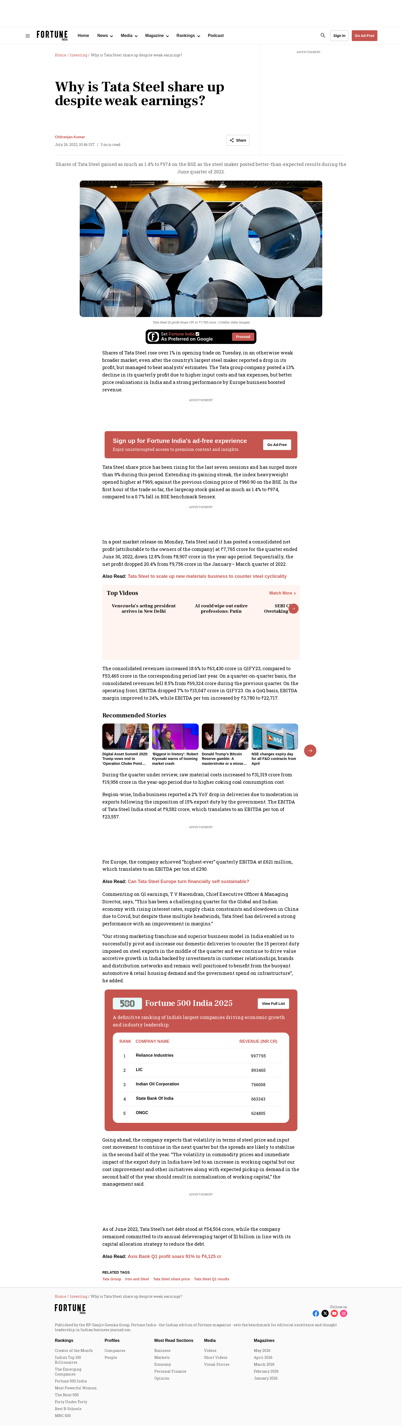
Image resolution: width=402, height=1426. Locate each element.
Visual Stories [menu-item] (216, 1364)
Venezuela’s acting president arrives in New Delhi (144, 609)
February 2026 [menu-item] (266, 1371)
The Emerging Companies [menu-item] (68, 1372)
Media (210, 1340)
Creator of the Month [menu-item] (74, 1350)
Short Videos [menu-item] (215, 1357)
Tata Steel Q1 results (211, 1279)
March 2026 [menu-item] (264, 1364)
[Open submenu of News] (105, 35)
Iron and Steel (137, 1279)
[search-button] (323, 35)
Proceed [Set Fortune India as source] (243, 337)
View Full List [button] (273, 1004)
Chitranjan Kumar (70, 137)
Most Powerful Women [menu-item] (76, 1387)
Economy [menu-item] (162, 1364)
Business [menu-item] (162, 1350)
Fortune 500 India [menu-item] (71, 1381)
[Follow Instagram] (343, 1313)
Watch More (280, 593)
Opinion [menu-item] (161, 1378)
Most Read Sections (173, 1340)
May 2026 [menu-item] (262, 1350)
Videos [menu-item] (210, 1350)
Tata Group (111, 1279)
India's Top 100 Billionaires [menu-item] (68, 1360)
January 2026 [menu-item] (266, 1378)
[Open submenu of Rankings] (188, 35)
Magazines (264, 1340)
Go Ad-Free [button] (364, 36)
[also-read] (201, 576)
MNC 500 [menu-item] (63, 1415)
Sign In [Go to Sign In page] (340, 36)
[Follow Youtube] (334, 1313)
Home (83, 35)
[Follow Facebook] (315, 1313)
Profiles (112, 1340)
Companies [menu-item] (115, 1350)
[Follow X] (325, 1313)
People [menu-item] (111, 1357)
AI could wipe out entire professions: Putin (221, 609)
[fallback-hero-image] (125, 737)
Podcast (216, 35)
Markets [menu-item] (162, 1357)
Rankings (64, 1340)
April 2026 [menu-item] (263, 1357)
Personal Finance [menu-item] (170, 1371)
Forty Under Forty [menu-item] (71, 1401)
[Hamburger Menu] (28, 35)
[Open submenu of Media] (129, 35)
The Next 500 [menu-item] (67, 1394)
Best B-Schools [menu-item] (68, 1408)
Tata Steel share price (171, 1279)
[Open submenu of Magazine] (156, 35)
